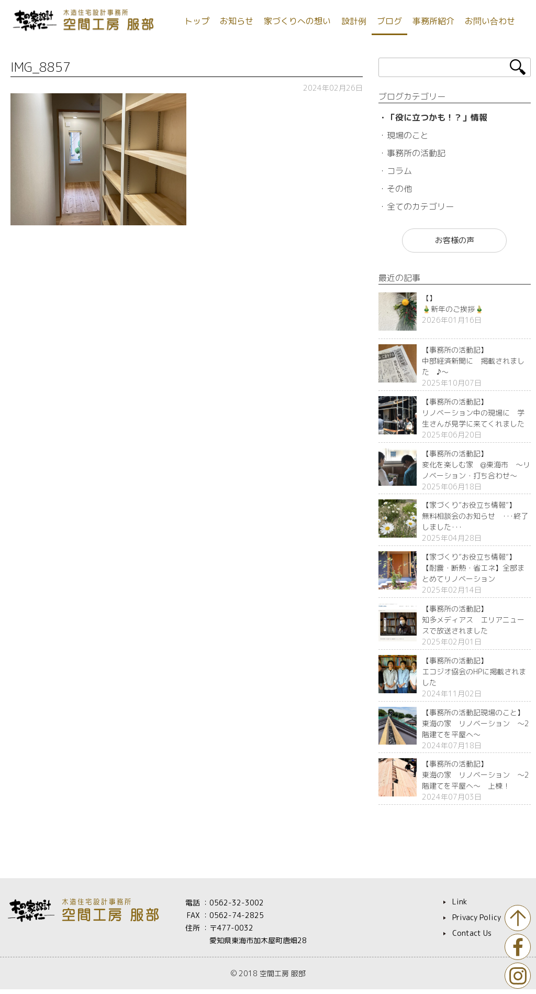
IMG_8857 (40, 67)
